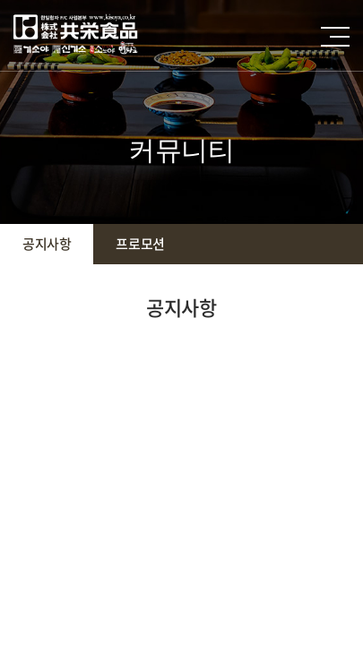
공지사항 (46, 244)
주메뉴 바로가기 (0, 0)
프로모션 (140, 244)
